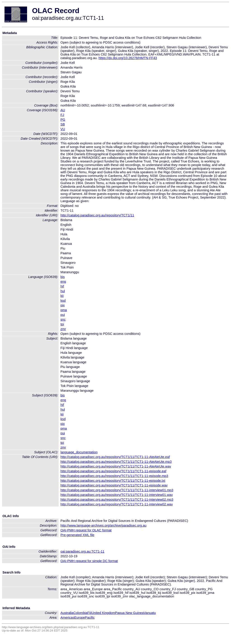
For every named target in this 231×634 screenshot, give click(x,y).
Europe (79, 617)
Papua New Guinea (129, 613)
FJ (62, 115)
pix (62, 305)
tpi (62, 324)
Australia (66, 613)
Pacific (90, 617)
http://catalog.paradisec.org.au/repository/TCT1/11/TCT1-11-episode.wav (114, 485)
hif (62, 286)
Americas (67, 617)
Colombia (80, 613)
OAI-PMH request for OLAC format (85, 530)
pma (63, 310)
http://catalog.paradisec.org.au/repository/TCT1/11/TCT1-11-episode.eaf (113, 471)
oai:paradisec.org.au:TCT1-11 (82, 551)
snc (63, 319)
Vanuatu (150, 613)
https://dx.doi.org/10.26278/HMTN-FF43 (128, 58)
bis (62, 277)
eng (63, 281)
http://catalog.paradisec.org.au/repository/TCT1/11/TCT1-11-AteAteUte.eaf (115, 457)
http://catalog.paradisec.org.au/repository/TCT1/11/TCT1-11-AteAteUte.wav (115, 466)
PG (62, 119)
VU (62, 129)
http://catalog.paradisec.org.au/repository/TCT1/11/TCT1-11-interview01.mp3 (116, 490)
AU (62, 110)
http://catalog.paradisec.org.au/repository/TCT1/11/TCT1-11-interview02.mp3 (116, 499)
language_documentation (79, 452)
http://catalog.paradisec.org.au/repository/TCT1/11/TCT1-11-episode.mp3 (114, 476)
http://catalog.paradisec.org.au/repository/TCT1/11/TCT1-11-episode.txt (112, 480)
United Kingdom (103, 613)
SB (62, 124)
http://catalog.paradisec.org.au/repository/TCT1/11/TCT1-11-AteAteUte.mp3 (116, 461)
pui (62, 315)
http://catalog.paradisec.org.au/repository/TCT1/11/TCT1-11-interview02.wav (116, 504)
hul (62, 291)
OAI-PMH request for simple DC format (89, 561)
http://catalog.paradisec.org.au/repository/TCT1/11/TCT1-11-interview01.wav (116, 495)
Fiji (89, 613)
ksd (63, 300)
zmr (63, 329)
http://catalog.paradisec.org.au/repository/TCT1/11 (97, 215)
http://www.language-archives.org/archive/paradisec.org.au (103, 525)
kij (62, 296)
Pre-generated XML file (77, 535)
